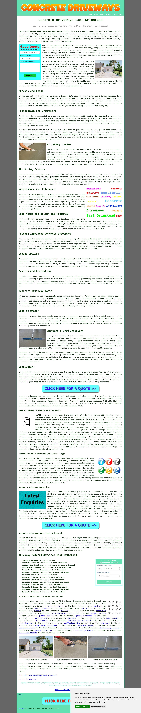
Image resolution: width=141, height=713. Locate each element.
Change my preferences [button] (98, 706)
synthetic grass (85, 625)
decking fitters (98, 613)
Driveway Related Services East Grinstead (48, 555)
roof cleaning (41, 621)
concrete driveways (64, 550)
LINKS (96, 14)
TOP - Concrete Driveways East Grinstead (37, 675)
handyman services (27, 628)
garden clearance (84, 616)
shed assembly (112, 618)
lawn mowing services (109, 628)
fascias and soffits (28, 633)
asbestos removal (55, 606)
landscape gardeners (83, 630)
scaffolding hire (72, 623)
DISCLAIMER (117, 14)
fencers (37, 611)
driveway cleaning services (81, 621)
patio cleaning (42, 608)
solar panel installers (46, 625)
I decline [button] (85, 706)
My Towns (21, 708)
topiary (64, 611)
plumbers (67, 628)
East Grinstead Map (27, 679)
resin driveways (26, 623)
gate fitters (41, 618)
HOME (90, 14)
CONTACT (109, 14)
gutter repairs (46, 616)
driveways (105, 623)
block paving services (61, 613)
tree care (71, 618)
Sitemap (20, 694)
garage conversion (43, 630)
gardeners (98, 606)
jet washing (86, 608)
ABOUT (102, 14)
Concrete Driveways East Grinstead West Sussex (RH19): (44, 31)
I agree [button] (78, 706)
